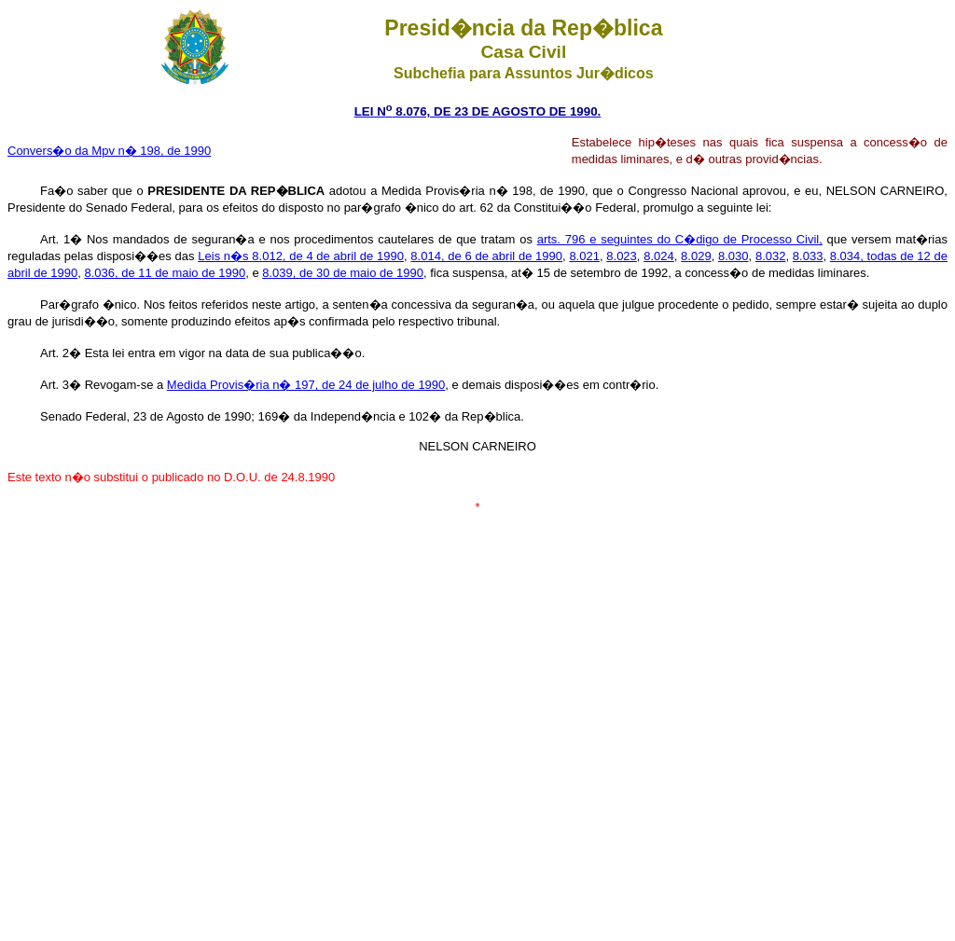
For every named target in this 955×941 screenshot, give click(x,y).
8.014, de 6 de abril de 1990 (486, 256)
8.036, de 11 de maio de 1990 (164, 273)
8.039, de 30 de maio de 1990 (342, 273)
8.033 (808, 256)
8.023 (621, 256)
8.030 (733, 256)
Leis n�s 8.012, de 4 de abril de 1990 (301, 256)
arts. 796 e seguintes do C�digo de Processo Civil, (680, 239)
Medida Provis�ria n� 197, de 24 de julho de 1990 (306, 385)
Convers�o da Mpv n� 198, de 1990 (109, 151)
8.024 (659, 256)
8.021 (584, 256)
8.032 (770, 256)
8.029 (696, 256)
